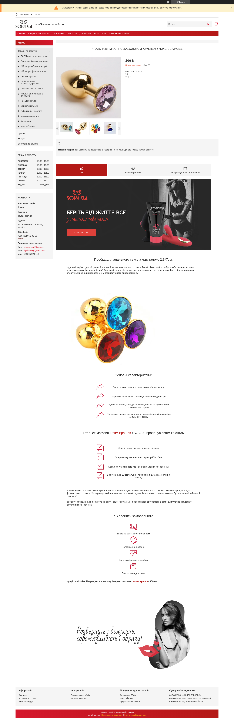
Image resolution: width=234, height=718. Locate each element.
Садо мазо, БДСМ (128, 695)
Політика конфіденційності (135, 715)
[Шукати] (208, 24)
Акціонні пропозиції (79, 698)
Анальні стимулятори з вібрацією (32, 95)
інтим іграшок (120, 433)
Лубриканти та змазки (130, 702)
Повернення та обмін (119, 33)
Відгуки (21, 138)
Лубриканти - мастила (31, 111)
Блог (104, 33)
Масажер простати (30, 116)
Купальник (26, 121)
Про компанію (58, 33)
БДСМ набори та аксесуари (34, 56)
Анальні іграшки (28, 76)
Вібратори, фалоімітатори (33, 71)
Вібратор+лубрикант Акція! (34, 66)
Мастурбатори (28, 126)
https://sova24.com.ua (34, 247)
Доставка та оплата (89, 33)
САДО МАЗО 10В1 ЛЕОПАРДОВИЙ (185, 695)
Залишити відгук (26, 702)
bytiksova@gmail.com (34, 250)
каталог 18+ (81, 232)
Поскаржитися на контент (112, 715)
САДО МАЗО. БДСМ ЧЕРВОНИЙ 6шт (186, 702)
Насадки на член (29, 101)
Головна (21, 33)
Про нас (22, 133)
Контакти (72, 33)
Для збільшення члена (32, 88)
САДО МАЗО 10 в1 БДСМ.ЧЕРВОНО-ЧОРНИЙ (190, 698)
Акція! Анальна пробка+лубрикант (30, 82)
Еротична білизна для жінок (34, 61)
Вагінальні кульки (29, 106)
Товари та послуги (37, 33)
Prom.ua (131, 712)
